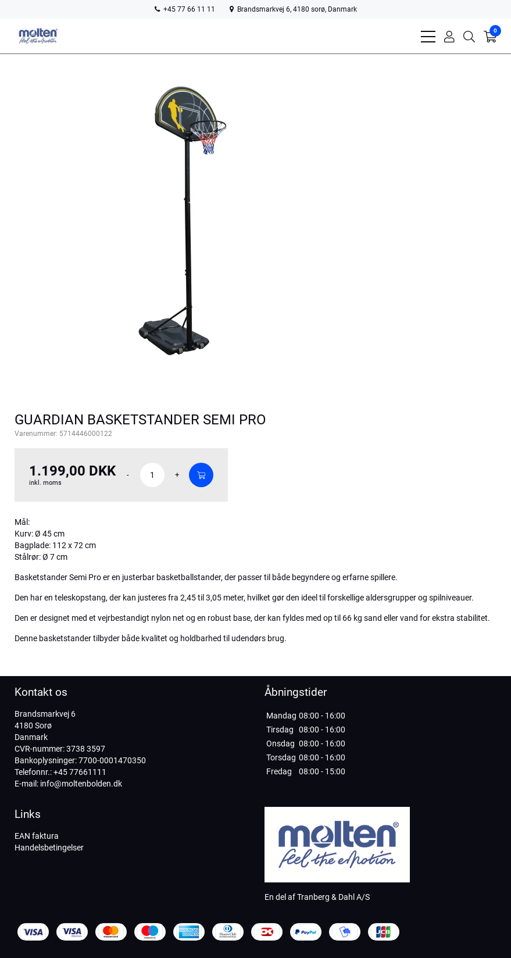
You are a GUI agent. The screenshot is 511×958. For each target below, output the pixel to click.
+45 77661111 (79, 772)
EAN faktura (37, 836)
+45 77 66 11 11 (185, 9)
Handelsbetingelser (49, 847)
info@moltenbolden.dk (81, 783)
